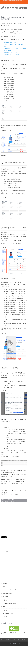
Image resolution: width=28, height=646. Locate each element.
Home (2, 639)
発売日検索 (5, 583)
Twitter (13, 2)
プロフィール (9, 639)
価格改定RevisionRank (8, 600)
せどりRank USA (7, 616)
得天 (4, 586)
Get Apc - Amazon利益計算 (9, 603)
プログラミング (7, 606)
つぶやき (5, 610)
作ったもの (16, 639)
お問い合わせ (24, 639)
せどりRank (6, 596)
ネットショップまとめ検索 (9, 590)
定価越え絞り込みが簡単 (10, 42)
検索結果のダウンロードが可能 (11, 54)
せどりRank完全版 (11, 501)
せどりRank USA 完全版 (9, 613)
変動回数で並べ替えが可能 (10, 52)
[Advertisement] (14, 519)
